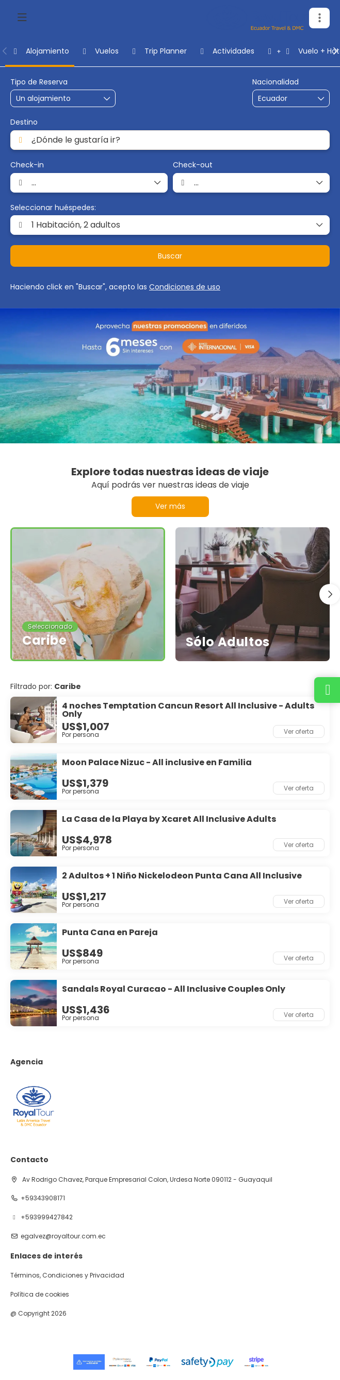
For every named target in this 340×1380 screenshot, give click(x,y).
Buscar (170, 256)
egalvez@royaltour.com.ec (63, 1236)
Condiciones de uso (184, 287)
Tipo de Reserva (39, 82)
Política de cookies (39, 1294)
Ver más (170, 506)
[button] (319, 18)
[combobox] (284, 99)
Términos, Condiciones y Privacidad (67, 1275)
